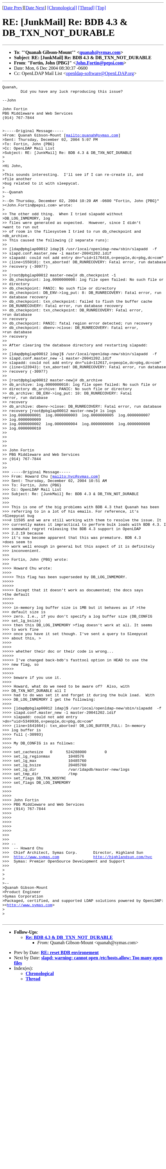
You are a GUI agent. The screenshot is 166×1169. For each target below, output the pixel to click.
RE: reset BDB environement (70, 1119)
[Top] (101, 7)
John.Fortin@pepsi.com (99, 62)
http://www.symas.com (36, 1011)
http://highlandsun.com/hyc (122, 1011)
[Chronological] (62, 7)
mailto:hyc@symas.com (75, 555)
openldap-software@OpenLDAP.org (100, 73)
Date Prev (13, 7)
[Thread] (86, 7)
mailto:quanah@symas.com (92, 145)
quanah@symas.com (100, 52)
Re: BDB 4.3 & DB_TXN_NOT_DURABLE (69, 1104)
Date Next (35, 7)
